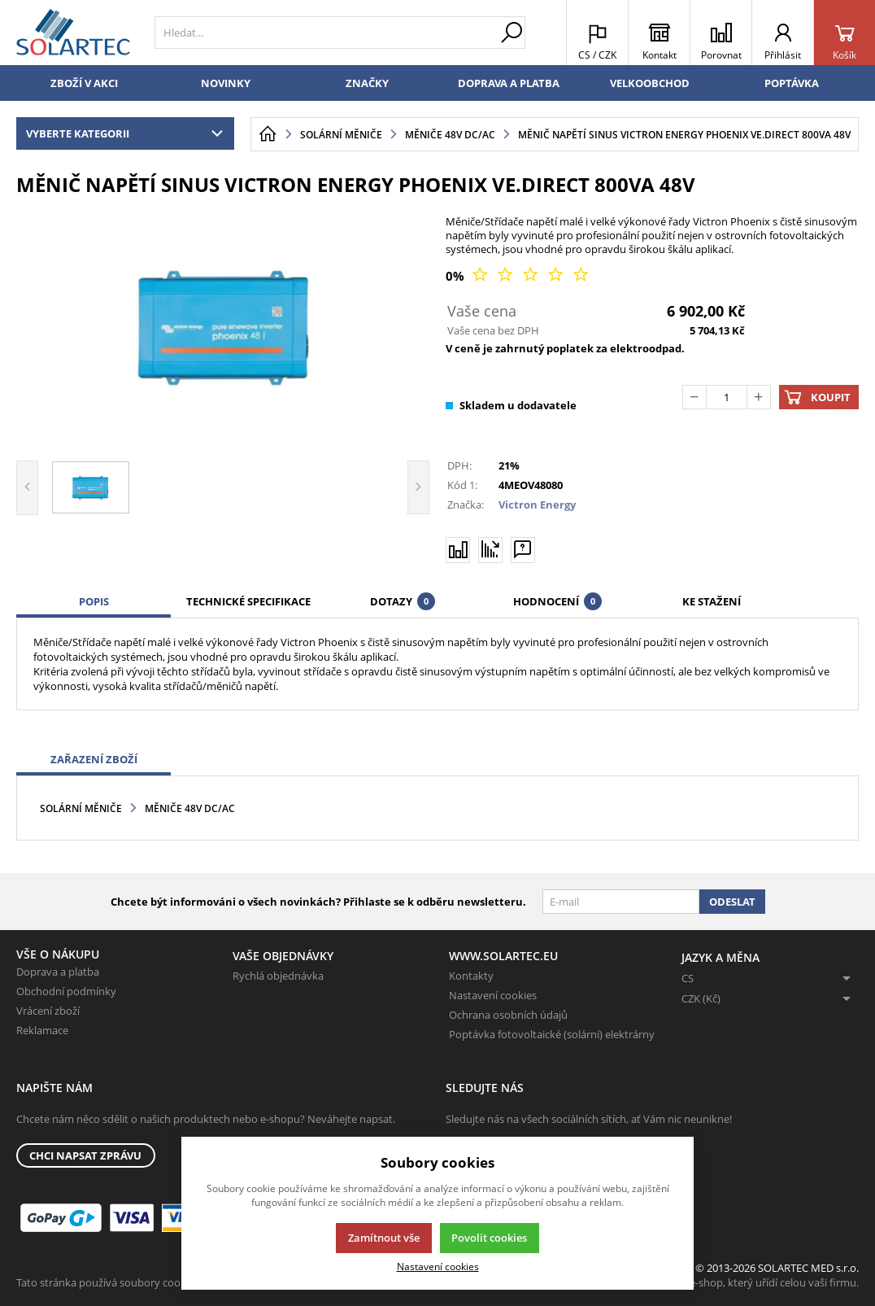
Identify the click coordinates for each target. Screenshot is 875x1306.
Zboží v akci (84, 83)
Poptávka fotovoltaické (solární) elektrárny (552, 1034)
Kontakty (471, 975)
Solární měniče (81, 808)
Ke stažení (711, 601)
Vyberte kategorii (128, 133)
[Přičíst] (759, 397)
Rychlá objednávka (278, 975)
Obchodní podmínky (66, 991)
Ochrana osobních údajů (508, 1014)
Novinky (225, 83)
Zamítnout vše (384, 1237)
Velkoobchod (650, 83)
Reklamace (42, 1030)
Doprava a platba (508, 83)
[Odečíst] (694, 397)
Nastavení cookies (493, 995)
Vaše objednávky (283, 955)
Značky (367, 83)
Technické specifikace (248, 601)
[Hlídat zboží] (490, 549)
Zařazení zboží (93, 759)
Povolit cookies (489, 1237)
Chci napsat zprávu (85, 1155)
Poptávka (791, 83)
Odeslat (732, 901)
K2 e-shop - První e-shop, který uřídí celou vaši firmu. (732, 1282)
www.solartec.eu (503, 955)
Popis (94, 601)
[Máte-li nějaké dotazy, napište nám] (523, 549)
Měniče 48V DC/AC (190, 808)
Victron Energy (537, 504)
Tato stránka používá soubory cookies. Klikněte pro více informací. (175, 1282)
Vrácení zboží (48, 1010)
